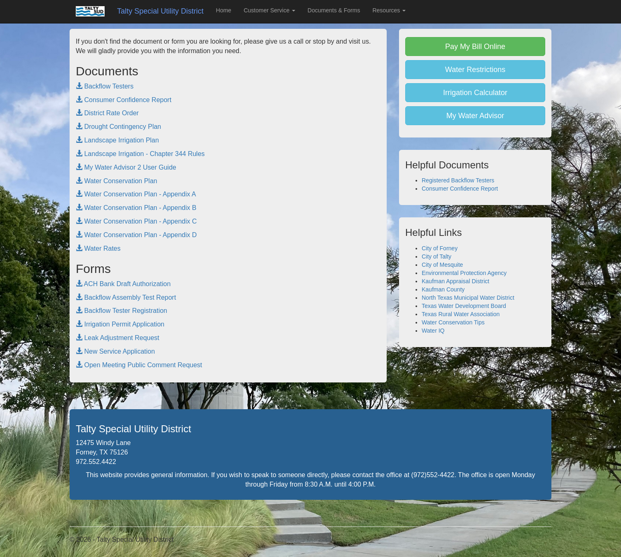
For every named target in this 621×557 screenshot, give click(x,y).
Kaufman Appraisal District (455, 281)
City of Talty (436, 256)
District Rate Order (107, 113)
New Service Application (115, 351)
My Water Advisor (475, 116)
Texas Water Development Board (464, 306)
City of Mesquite (442, 264)
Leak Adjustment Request (117, 337)
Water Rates (98, 248)
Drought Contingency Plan (118, 126)
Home (223, 10)
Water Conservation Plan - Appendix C (136, 221)
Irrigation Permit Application (120, 324)
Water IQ (433, 330)
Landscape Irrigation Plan (117, 140)
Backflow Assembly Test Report (126, 297)
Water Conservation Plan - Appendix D (136, 234)
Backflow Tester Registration (121, 310)
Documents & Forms (334, 10)
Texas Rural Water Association (461, 314)
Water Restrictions (475, 69)
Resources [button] (389, 10)
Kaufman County (443, 289)
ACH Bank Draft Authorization (123, 283)
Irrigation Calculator (475, 93)
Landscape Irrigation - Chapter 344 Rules (140, 153)
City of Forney (440, 248)
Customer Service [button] (269, 10)
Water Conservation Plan (116, 180)
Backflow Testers (104, 86)
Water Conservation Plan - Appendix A (136, 194)
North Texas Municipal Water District (468, 297)
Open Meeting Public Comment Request (139, 364)
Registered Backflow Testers (458, 180)
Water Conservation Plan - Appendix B (136, 207)
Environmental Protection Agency (464, 273)
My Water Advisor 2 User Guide (126, 167)
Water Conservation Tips (453, 322)
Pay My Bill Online (475, 46)
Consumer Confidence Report (123, 99)
